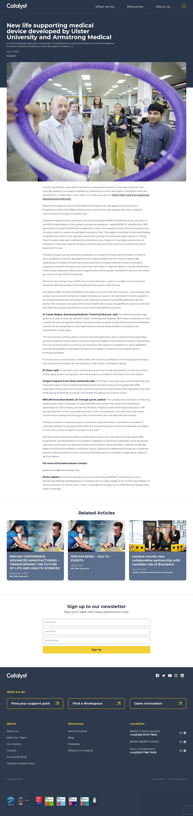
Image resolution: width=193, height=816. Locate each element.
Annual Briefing (17, 757)
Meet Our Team (17, 737)
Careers (11, 750)
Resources (135, 7)
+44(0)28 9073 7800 (143, 734)
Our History (14, 744)
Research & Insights (80, 750)
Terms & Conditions (176, 779)
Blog (71, 737)
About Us (12, 731)
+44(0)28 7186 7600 (143, 752)
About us (163, 7)
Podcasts (74, 744)
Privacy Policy (158, 779)
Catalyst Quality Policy (21, 763)
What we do (104, 7)
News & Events (77, 731)
